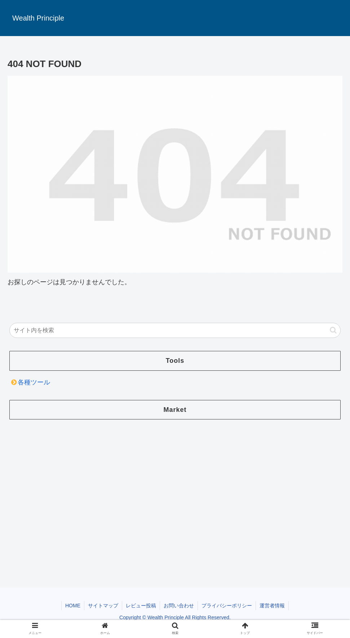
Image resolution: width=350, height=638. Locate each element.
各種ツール (34, 382)
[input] (175, 330)
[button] (333, 330)
